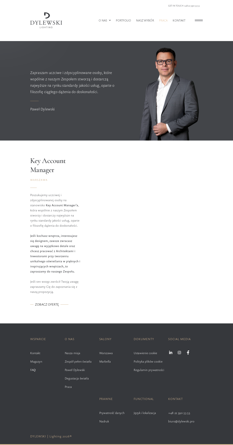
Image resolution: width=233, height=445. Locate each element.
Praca (163, 20)
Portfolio (123, 20)
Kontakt (179, 20)
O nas (105, 20)
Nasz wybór (145, 20)
